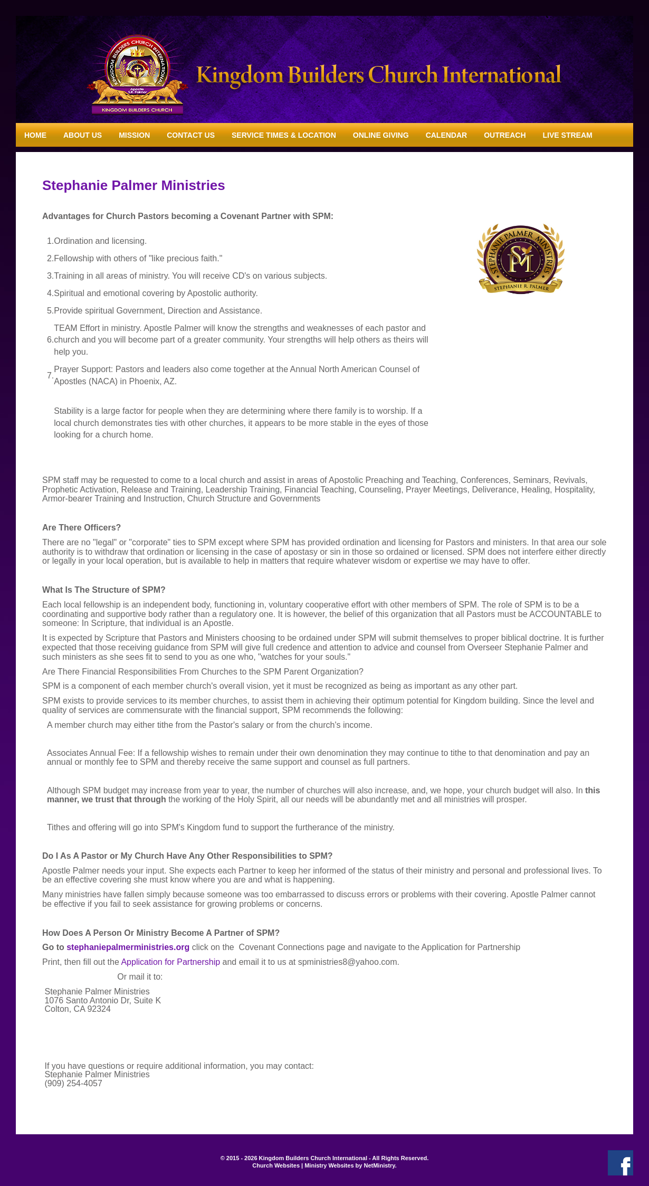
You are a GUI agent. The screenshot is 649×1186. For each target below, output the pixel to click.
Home (35, 135)
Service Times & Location (284, 135)
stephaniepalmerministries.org (127, 947)
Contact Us (191, 135)
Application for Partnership (170, 961)
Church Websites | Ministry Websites (303, 1165)
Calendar (446, 135)
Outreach (505, 135)
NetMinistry (379, 1165)
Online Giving (381, 135)
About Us (82, 135)
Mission (134, 135)
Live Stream (568, 135)
